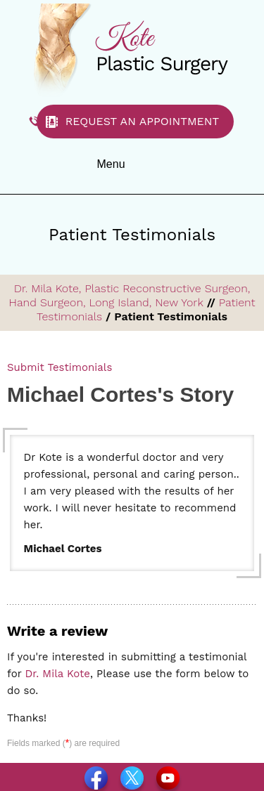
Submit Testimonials (59, 367)
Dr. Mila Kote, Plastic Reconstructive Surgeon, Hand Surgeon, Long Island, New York (130, 295)
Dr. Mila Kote (57, 673)
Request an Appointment (142, 121)
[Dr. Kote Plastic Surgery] (132, 49)
